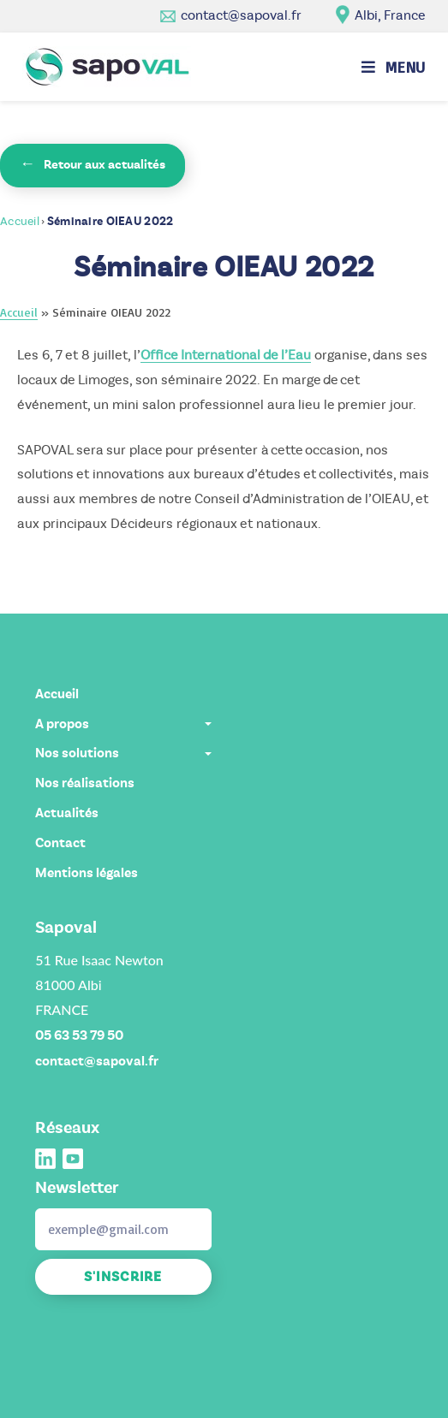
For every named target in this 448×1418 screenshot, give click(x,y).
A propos (123, 724)
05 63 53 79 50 (79, 1035)
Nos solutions (123, 753)
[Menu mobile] (393, 66)
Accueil (19, 221)
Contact (60, 842)
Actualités (67, 813)
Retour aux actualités (92, 164)
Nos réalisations (84, 783)
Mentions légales (86, 872)
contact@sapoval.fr (241, 15)
